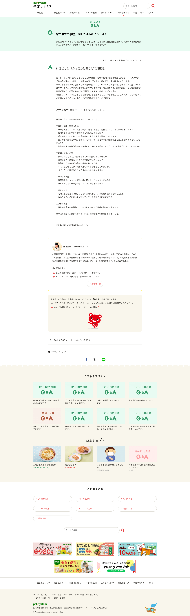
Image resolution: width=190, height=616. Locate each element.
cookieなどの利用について (74, 608)
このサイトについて (41, 598)
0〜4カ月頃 (42, 498)
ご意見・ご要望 (58, 598)
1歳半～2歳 (126, 508)
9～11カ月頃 (42, 508)
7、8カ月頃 (126, 498)
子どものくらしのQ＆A (80, 340)
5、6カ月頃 (84, 498)
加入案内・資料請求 (40, 608)
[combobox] (140, 6)
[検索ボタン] (153, 6)
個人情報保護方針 (56, 608)
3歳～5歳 (41, 518)
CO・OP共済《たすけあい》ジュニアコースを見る (75, 307)
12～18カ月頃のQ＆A (58, 340)
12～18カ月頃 (85, 508)
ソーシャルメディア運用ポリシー (97, 608)
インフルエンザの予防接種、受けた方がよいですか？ (78, 276)
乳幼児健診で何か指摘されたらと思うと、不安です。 (78, 273)
